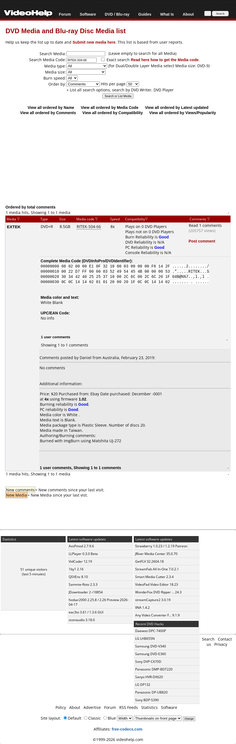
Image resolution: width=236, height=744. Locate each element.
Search (208, 639)
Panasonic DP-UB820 (151, 692)
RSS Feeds (128, 707)
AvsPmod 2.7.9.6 (81, 546)
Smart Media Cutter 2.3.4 (154, 576)
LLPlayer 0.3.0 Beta (83, 553)
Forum (65, 14)
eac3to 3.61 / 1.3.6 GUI (86, 612)
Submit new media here (94, 42)
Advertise (92, 707)
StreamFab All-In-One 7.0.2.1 (157, 569)
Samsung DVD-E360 (150, 654)
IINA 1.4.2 (142, 607)
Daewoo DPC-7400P (150, 631)
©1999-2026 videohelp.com (118, 739)
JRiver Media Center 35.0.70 (156, 553)
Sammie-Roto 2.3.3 (83, 584)
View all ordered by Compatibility (112, 112)
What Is (167, 14)
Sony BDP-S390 (147, 700)
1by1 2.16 (76, 569)
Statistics (149, 707)
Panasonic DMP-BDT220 (154, 669)
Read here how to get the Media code (165, 59)
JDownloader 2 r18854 (86, 592)
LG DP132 (142, 684)
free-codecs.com (127, 729)
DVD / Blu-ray (117, 14)
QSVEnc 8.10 (78, 576)
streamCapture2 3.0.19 (153, 600)
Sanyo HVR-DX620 (149, 677)
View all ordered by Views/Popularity (182, 112)
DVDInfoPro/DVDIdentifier (106, 260)
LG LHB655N (145, 638)
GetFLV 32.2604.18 (149, 561)
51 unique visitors (33, 569)
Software (88, 14)
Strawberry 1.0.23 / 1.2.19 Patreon (161, 546)
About (188, 14)
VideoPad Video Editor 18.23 (156, 584)
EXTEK (14, 226)
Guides (144, 14)
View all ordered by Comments (48, 112)
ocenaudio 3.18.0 (82, 620)
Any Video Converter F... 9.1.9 (157, 615)
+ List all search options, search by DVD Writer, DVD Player (120, 89)
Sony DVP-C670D (148, 661)
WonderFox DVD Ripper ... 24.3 (158, 592)
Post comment (202, 241)
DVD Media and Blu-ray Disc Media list (65, 30)
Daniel (85, 357)
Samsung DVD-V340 (150, 646)
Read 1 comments (205, 225)
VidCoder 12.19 (80, 561)
